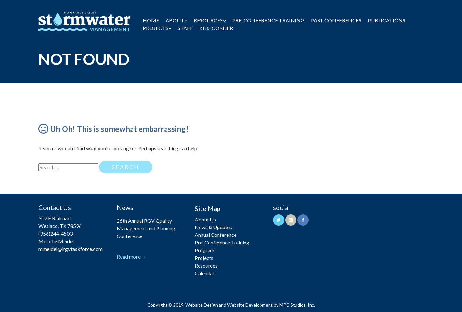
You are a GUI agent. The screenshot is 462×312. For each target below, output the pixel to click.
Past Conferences (336, 20)
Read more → (132, 256)
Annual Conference (215, 235)
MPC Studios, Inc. (297, 305)
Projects (155, 28)
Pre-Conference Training (268, 20)
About (175, 20)
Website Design (201, 305)
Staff (185, 28)
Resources (208, 20)
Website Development (250, 305)
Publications (386, 20)
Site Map (207, 208)
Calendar (205, 273)
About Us (205, 219)
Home (151, 20)
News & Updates (213, 227)
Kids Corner (216, 28)
